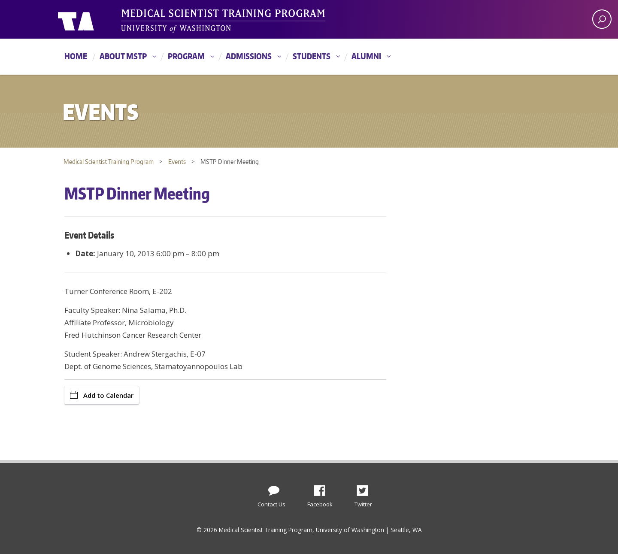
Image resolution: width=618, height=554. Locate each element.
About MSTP (123, 56)
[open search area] (602, 19)
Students (311, 56)
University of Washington (93, 19)
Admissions (249, 56)
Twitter (366, 488)
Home (75, 56)
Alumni (366, 56)
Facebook (323, 488)
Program (186, 56)
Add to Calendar (101, 395)
